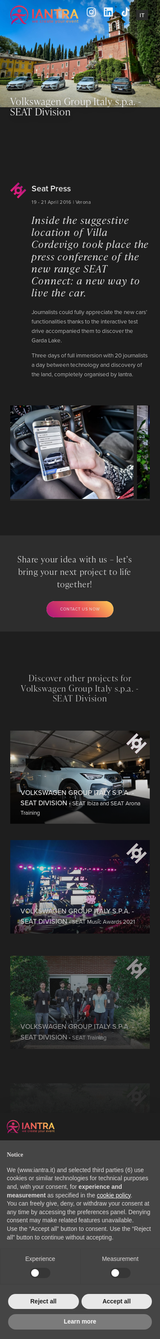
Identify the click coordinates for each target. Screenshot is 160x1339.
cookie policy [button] (114, 1195)
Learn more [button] (80, 1321)
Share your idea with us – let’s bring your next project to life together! (74, 571)
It (142, 15)
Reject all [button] (43, 1301)
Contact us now (79, 609)
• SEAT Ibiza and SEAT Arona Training (80, 833)
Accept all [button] (116, 1301)
